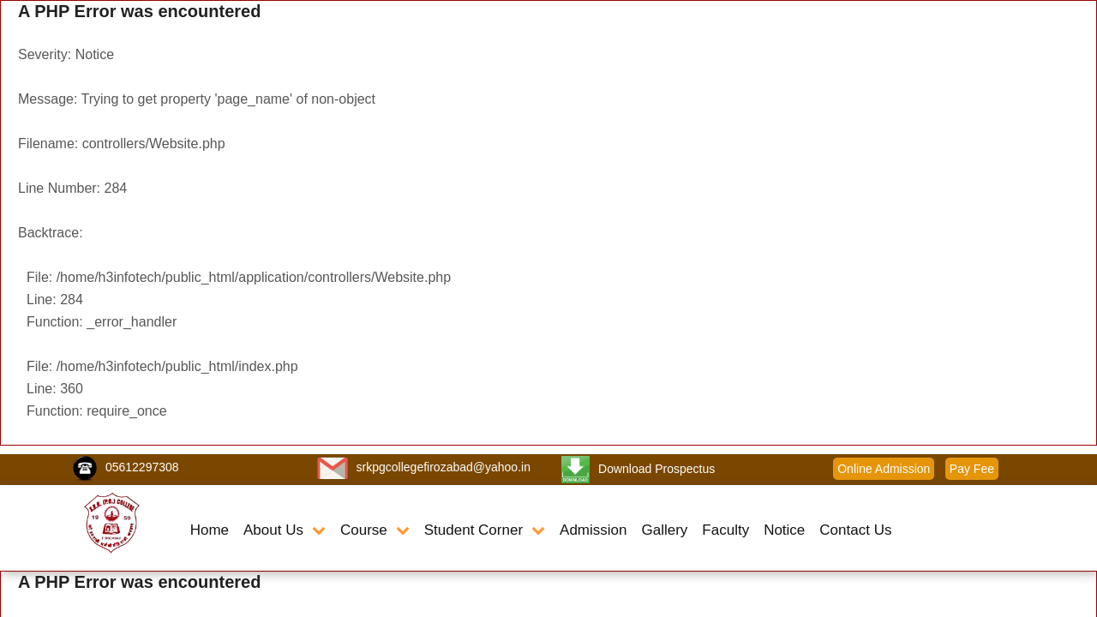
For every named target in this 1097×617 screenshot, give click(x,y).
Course (375, 530)
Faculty (725, 530)
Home (209, 530)
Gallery (664, 530)
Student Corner (484, 530)
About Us (284, 530)
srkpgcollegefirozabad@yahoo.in (444, 467)
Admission (593, 530)
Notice (784, 530)
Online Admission (883, 469)
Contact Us (855, 530)
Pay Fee (972, 469)
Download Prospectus (656, 469)
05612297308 (142, 467)
